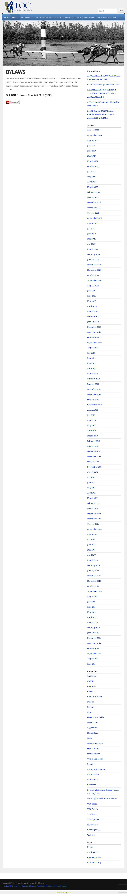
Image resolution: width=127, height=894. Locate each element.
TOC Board (92, 804)
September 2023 (94, 135)
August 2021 (92, 223)
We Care (90, 835)
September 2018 (94, 405)
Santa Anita (92, 779)
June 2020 (91, 296)
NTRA (89, 738)
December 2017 (94, 451)
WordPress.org (94, 863)
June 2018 (91, 420)
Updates (58, 17)
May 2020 (91, 301)
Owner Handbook (95, 759)
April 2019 (91, 368)
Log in (90, 847)
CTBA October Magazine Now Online (103, 85)
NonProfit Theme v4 (11, 886)
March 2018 (92, 436)
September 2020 (94, 280)
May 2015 (91, 612)
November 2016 (94, 519)
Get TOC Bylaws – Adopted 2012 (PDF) (29, 95)
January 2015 (93, 633)
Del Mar (90, 702)
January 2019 (93, 384)
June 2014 (91, 664)
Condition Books (94, 697)
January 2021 (93, 260)
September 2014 (94, 653)
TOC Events (92, 809)
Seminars (91, 785)
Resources (25, 17)
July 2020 (91, 291)
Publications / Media (43, 17)
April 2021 (91, 244)
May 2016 (91, 550)
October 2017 (93, 462)
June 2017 (91, 482)
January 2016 (93, 570)
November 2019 (94, 332)
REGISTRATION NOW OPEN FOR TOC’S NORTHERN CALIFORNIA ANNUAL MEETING (101, 93)
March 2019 (92, 373)
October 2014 (93, 648)
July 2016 (91, 539)
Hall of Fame (92, 722)
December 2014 (94, 638)
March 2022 (92, 187)
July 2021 (91, 228)
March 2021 (92, 249)
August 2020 (93, 285)
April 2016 (91, 555)
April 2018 (91, 431)
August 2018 (92, 410)
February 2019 (93, 379)
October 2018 (93, 400)
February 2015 (93, 627)
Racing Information (96, 769)
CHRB (89, 691)
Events (68, 17)
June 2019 (91, 358)
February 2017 (93, 503)
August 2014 (92, 659)
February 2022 (93, 192)
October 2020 (93, 275)
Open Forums (93, 748)
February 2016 (93, 565)
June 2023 (91, 151)
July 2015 (91, 602)
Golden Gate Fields (95, 717)
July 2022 (91, 171)
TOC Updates (93, 819)
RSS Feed (57, 886)
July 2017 (91, 477)
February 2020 (93, 317)
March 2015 (92, 622)
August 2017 (92, 472)
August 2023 (92, 140)
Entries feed (92, 852)
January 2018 (93, 446)
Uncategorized (94, 830)
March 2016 (92, 560)
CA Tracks (92, 676)
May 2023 (91, 156)
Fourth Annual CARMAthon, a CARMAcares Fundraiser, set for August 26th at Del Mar (101, 114)
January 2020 (93, 322)
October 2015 (93, 586)
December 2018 (94, 389)
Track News (92, 825)
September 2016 (94, 529)
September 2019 (94, 343)
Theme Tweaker (60, 892)
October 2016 (93, 524)
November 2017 (94, 456)
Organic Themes (29, 886)
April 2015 (91, 617)
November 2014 (94, 643)
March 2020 (92, 311)
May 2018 (91, 425)
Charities (91, 686)
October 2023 (93, 130)
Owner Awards (93, 754)
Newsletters (92, 733)
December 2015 (94, 576)
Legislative (92, 728)
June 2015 (91, 607)
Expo (89, 712)
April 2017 (91, 493)
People (90, 764)
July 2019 (91, 353)
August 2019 (92, 348)
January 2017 (93, 508)
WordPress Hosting (44, 886)
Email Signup (89, 17)
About (14, 17)
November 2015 (94, 581)
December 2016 (94, 513)
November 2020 (94, 270)
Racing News (93, 774)
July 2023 (91, 146)
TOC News (92, 814)
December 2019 (94, 327)
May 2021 (91, 239)
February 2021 (93, 254)
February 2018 (93, 441)
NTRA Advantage (95, 743)
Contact (77, 17)
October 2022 (93, 166)
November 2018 (94, 394)
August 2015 (92, 596)
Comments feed (94, 857)
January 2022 (93, 197)
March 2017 (92, 498)
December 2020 (94, 265)
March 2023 (92, 161)
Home (6, 17)
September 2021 (94, 218)
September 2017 (94, 467)
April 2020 (92, 306)
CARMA (90, 681)
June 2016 (91, 545)
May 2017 (91, 488)
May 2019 (91, 363)
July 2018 (91, 415)
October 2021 (93, 213)
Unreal (69, 892)
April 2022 (92, 182)
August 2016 (92, 534)
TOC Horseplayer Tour (106, 17)
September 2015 (94, 591)
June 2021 (91, 234)
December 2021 (94, 203)
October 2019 (93, 337)
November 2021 (94, 208)
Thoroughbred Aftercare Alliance (102, 799)
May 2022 (91, 177)
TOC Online (18, 7)
